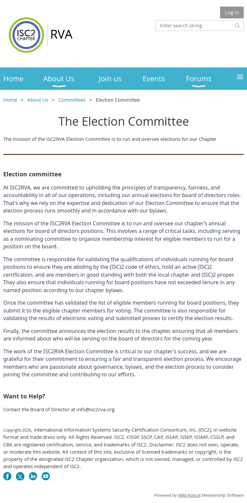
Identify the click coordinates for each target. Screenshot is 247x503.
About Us (37, 99)
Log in (232, 12)
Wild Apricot (189, 495)
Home (10, 99)
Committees (72, 99)
